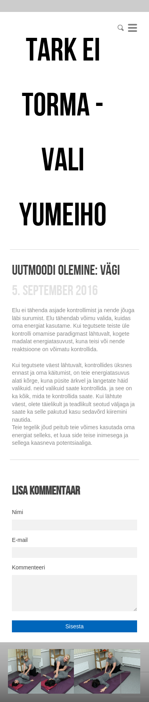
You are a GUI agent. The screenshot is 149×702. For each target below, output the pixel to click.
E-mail (20, 540)
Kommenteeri (28, 567)
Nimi (17, 512)
